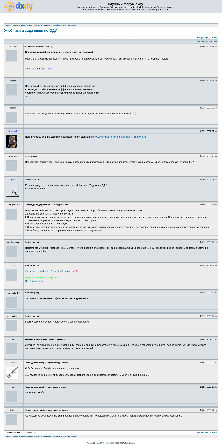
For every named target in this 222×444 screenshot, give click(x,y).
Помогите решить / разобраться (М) (51, 436)
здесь (28, 96)
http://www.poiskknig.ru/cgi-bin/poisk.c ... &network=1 (118, 136)
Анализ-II (73, 436)
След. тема (212, 41)
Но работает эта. (34, 281)
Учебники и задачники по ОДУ (30, 30)
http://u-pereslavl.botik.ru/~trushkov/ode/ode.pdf (50, 271)
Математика (27, 436)
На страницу (202, 38)
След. (214, 38)
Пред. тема (201, 41)
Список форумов (12, 436)
